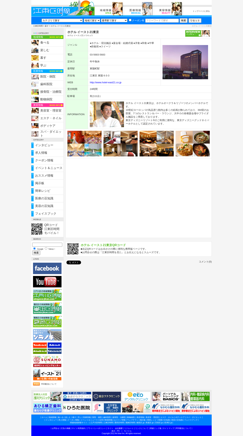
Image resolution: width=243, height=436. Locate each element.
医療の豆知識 (44, 198)
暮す (47, 26)
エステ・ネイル (51, 118)
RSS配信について (49, 384)
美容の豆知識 (44, 206)
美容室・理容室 (51, 110)
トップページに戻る (201, 11)
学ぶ (43, 65)
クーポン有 (136, 20)
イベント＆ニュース (48, 168)
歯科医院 (46, 84)
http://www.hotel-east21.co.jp (105, 82)
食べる (44, 42)
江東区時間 (38, 26)
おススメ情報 (44, 175)
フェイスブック (45, 213)
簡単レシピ (42, 190)
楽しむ (44, 50)
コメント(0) (205, 261)
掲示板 (39, 183)
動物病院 (46, 99)
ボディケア (47, 125)
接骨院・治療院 (51, 91)
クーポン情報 (44, 160)
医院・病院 (47, 76)
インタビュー (44, 145)
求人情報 (41, 152)
